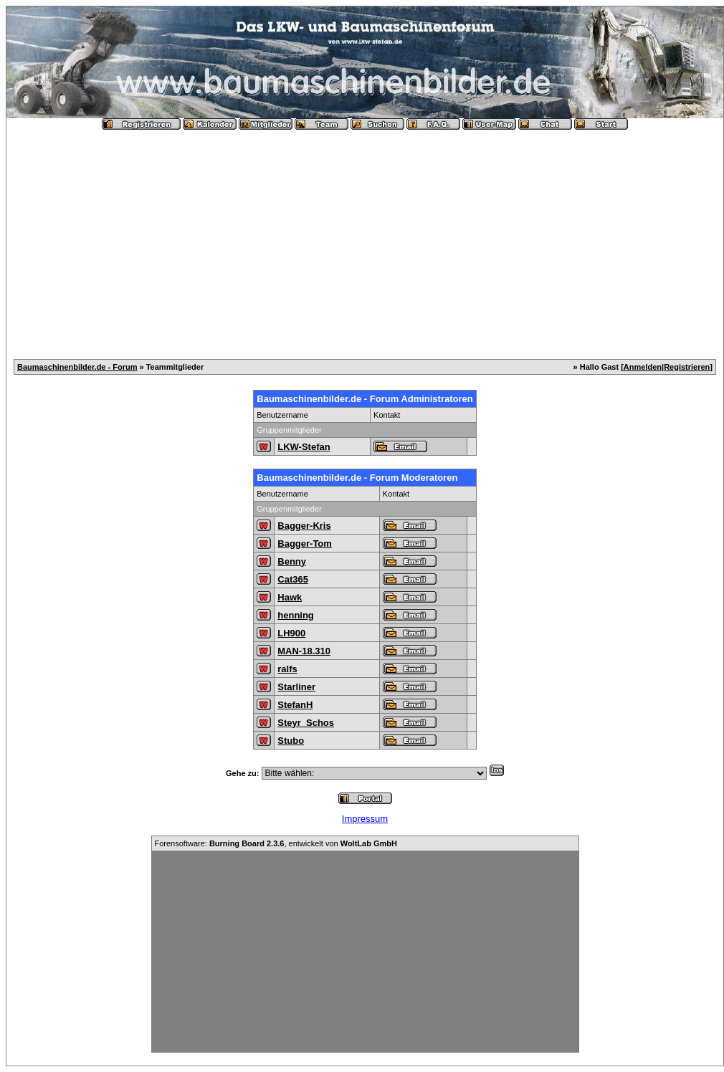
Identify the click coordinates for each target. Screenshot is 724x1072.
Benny (291, 561)
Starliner (296, 686)
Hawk (289, 597)
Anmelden (643, 367)
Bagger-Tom (304, 543)
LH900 (291, 633)
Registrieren (687, 367)
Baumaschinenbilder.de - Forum (77, 367)
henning (295, 615)
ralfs (287, 669)
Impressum (365, 818)
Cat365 (292, 579)
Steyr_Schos (305, 722)
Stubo (290, 740)
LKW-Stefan (303, 446)
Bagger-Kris (303, 525)
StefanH (295, 704)
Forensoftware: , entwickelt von (276, 843)
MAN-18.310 (303, 651)
